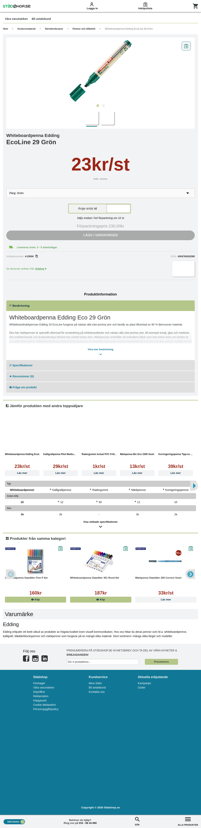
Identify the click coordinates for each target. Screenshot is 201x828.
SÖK (137, 821)
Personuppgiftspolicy (45, 709)
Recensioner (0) (21, 376)
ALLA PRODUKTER (188, 821)
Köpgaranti (40, 700)
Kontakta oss (97, 691)
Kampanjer (144, 683)
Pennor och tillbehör (84, 28)
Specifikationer (21, 365)
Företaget (39, 683)
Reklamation (40, 696)
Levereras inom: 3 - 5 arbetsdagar (37, 247)
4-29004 (31, 256)
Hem (5, 28)
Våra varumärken (43, 687)
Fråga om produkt (23, 387)
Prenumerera (161, 661)
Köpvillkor (39, 691)
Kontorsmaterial (26, 28)
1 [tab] (98, 106)
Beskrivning (19, 305)
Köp (35, 599)
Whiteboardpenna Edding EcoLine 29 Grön (129, 28)
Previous (11, 574)
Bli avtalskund (97, 687)
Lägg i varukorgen (100, 235)
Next (190, 574)
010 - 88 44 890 (88, 823)
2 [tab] (103, 106)
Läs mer (22, 472)
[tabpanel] (100, 70)
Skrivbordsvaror (54, 28)
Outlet (141, 687)
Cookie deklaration (44, 704)
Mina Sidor (95, 683)
